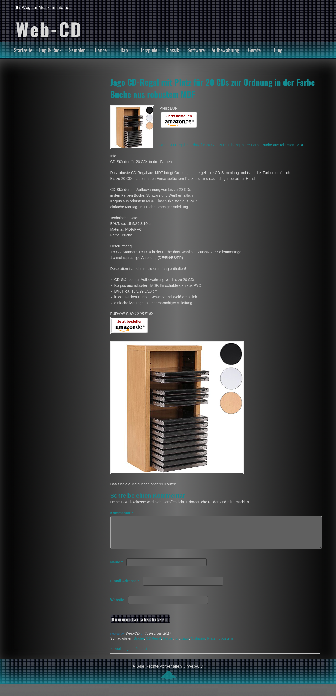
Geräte (254, 50)
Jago (185, 645)
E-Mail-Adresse (124, 587)
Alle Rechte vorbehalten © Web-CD (170, 678)
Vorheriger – (123, 655)
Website (117, 606)
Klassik (172, 50)
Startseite (23, 50)
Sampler (77, 50)
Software (196, 50)
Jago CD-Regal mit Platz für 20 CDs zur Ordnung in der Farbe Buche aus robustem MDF (232, 145)
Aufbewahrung (225, 50)
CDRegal (153, 645)
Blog (278, 50)
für (177, 645)
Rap (124, 50)
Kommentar (121, 513)
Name (116, 568)
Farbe (168, 645)
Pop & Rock (50, 50)
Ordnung (198, 645)
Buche (139, 645)
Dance (101, 50)
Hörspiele (148, 50)
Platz (211, 645)
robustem (225, 645)
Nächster (145, 655)
